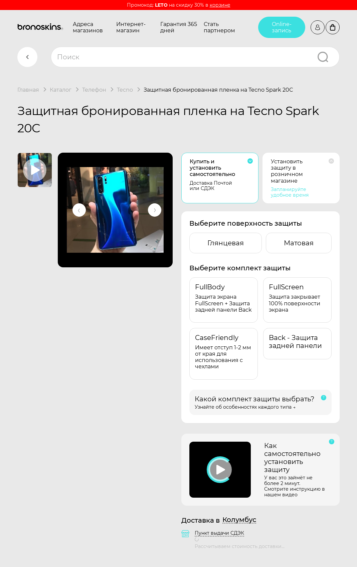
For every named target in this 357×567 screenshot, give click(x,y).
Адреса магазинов (88, 27)
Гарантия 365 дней (178, 27)
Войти (318, 27)
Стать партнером (219, 27)
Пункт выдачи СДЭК (219, 533)
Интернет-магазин (131, 27)
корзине (220, 5)
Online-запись (282, 27)
